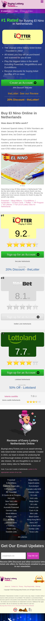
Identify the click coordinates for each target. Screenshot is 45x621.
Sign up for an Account (20, 254)
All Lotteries (7, 205)
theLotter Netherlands (21, 260)
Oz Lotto (33, 496)
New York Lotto (11, 502)
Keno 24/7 (34, 524)
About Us (7, 586)
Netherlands (6, 11)
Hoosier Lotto (34, 493)
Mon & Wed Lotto (33, 527)
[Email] (13, 556)
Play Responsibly (29, 586)
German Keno (11, 524)
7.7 (20, 352)
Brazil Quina (34, 518)
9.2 (20, 233)
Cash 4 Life (33, 511)
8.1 (20, 296)
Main (16, 11)
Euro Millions (11, 484)
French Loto (33, 508)
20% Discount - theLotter (23, 87)
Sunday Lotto (34, 530)
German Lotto (11, 511)
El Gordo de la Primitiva (11, 496)
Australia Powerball (11, 508)
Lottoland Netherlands (21, 379)
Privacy (21, 586)
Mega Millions (16, 201)
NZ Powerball (11, 493)
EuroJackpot (34, 487)
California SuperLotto (11, 487)
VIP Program (39, 203)
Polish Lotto (11, 530)
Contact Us (14, 586)
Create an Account (22, 82)
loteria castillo (11, 396)
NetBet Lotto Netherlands (21, 323)
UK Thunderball (11, 505)
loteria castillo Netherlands (11, 400)
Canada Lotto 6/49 (34, 490)
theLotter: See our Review (23, 94)
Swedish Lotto (11, 533)
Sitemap (37, 586)
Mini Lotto (34, 515)
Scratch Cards (17, 203)
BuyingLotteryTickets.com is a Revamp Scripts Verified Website (17, 605)
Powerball (5, 201)
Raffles (28, 203)
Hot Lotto (11, 499)
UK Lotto (33, 505)
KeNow (11, 527)
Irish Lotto (34, 499)
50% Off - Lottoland (21, 386)
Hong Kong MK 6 (33, 521)
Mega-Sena (33, 502)
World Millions (11, 515)
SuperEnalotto (33, 484)
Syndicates (5, 203)
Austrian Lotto (11, 518)
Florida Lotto (11, 490)
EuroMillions (29, 201)
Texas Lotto (33, 533)
